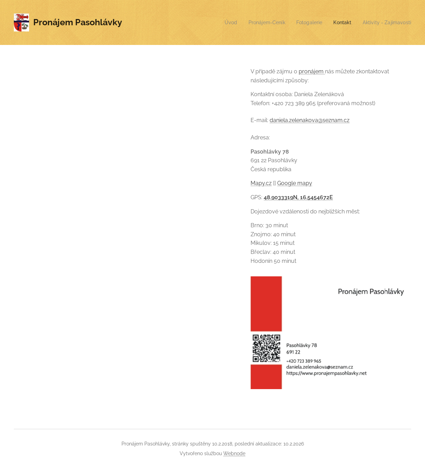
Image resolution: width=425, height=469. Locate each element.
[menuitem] (222, 22)
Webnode (234, 453)
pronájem (312, 71)
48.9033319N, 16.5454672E (298, 197)
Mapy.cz (261, 183)
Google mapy (294, 183)
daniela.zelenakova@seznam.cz (310, 120)
